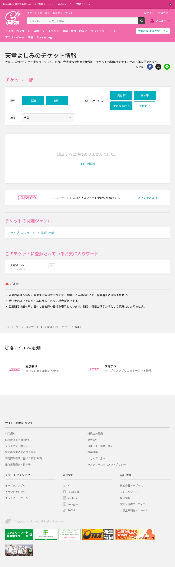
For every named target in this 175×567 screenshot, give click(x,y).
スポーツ (38, 31)
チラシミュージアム (16, 498)
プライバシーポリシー (18, 445)
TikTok (71, 510)
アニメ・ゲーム (14, 37)
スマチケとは (146, 198)
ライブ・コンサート (17, 31)
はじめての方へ (96, 458)
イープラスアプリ (15, 485)
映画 (30, 37)
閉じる (170, 4)
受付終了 (144, 106)
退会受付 (93, 439)
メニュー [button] (161, 20)
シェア (150, 67)
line (167, 67)
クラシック (98, 31)
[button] (87, 163)
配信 (57, 100)
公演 (33, 100)
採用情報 (125, 498)
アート (112, 31)
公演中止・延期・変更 (100, 445)
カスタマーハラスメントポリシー (107, 464)
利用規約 (10, 433)
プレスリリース (129, 491)
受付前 (121, 95)
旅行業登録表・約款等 (18, 464)
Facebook (73, 491)
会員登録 (163, 12)
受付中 (145, 95)
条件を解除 (87, 164)
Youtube (72, 498)
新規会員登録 (95, 433)
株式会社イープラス (131, 485)
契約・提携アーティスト (134, 504)
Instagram (73, 504)
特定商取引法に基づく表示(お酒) (24, 458)
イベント (53, 31)
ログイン (149, 12)
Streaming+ (45, 37)
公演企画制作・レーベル (134, 510)
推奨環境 (93, 452)
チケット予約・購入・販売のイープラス (50, 13)
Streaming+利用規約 (17, 439)
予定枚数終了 (121, 106)
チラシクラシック (15, 491)
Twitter (158, 67)
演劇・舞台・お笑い (74, 31)
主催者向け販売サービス (153, 31)
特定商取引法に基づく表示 (20, 452)
